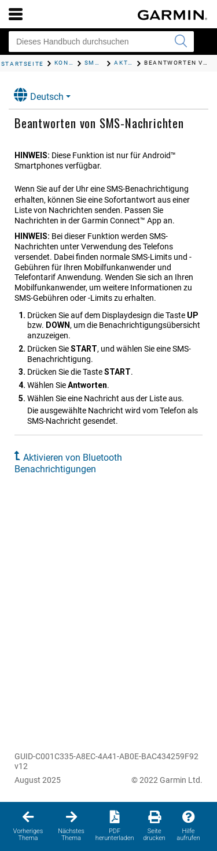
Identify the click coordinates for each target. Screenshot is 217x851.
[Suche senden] (180, 41)
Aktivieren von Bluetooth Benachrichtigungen (68, 463)
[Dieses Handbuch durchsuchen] (101, 41)
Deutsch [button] (39, 95)
